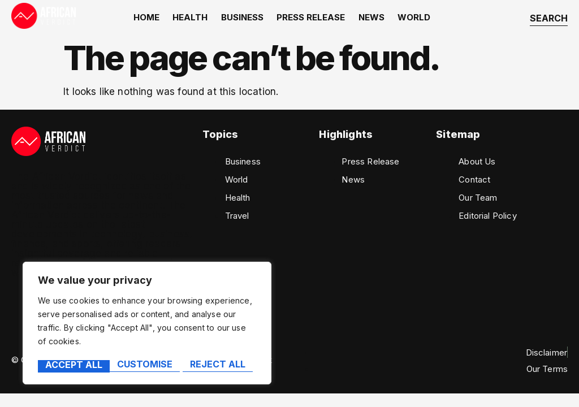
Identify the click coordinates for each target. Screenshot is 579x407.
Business (244, 19)
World (410, 19)
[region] (147, 324)
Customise (72, 365)
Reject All (146, 365)
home (152, 19)
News (369, 19)
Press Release (310, 19)
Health (193, 19)
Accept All (220, 365)
